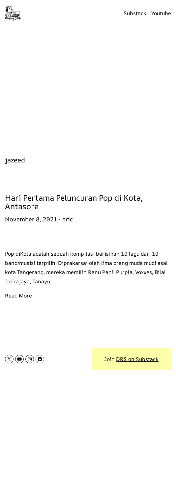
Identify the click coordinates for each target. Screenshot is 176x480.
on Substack (137, 359)
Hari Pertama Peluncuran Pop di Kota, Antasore (74, 202)
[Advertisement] (88, 87)
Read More (18, 295)
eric (67, 219)
